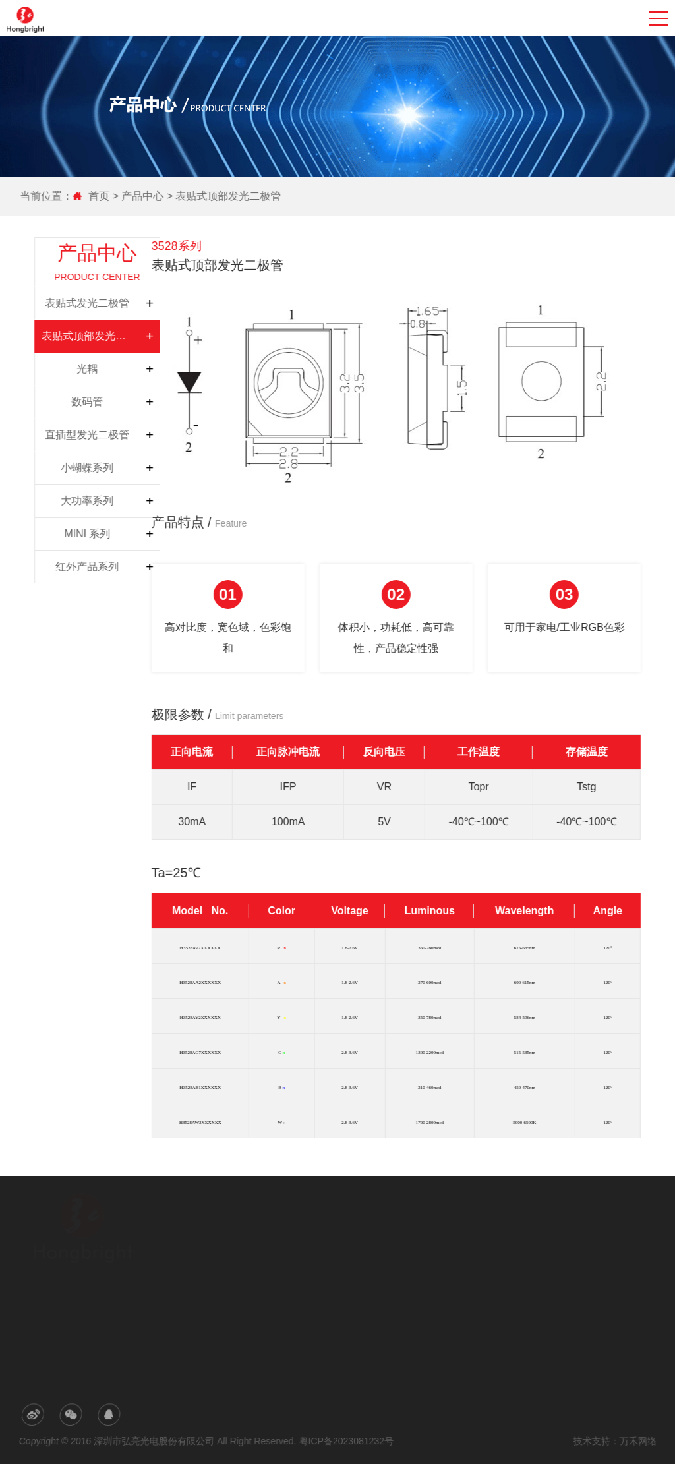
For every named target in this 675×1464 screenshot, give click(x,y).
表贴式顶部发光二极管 (230, 196)
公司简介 (231, 1234)
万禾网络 (635, 1441)
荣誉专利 (231, 1270)
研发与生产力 (238, 1252)
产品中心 (144, 196)
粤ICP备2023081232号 (346, 1441)
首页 (101, 196)
